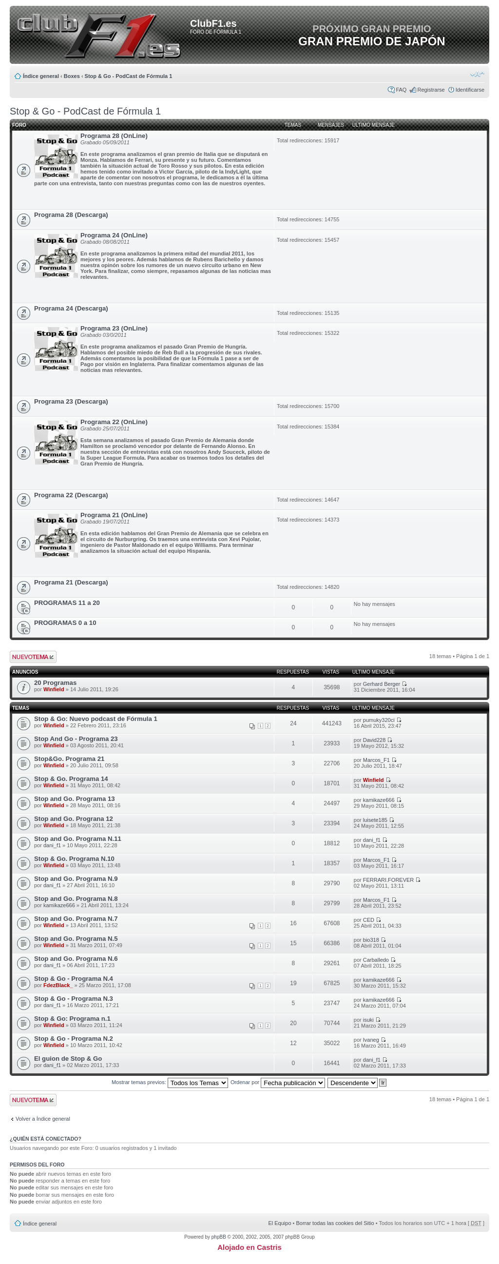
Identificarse (470, 90)
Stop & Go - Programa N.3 (73, 998)
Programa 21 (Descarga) (71, 582)
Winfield (53, 689)
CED (368, 920)
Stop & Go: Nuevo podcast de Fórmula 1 (95, 718)
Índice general (41, 76)
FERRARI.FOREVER (388, 880)
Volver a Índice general (43, 1119)
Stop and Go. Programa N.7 (75, 918)
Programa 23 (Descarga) (71, 401)
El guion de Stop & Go (68, 1058)
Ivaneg (371, 1040)
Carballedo (376, 960)
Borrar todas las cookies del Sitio (335, 1223)
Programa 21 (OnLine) (114, 515)
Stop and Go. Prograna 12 (73, 818)
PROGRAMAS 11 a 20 (67, 602)
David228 (374, 740)
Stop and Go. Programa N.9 (75, 878)
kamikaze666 (379, 800)
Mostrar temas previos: (170, 1082)
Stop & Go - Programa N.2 (73, 1038)
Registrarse (430, 90)
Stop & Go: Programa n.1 (72, 1018)
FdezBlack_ (58, 985)
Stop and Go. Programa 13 (74, 798)
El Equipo (279, 1223)
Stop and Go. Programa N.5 (75, 938)
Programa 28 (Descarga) (71, 214)
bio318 (371, 940)
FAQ (401, 90)
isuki (368, 1020)
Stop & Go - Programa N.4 (73, 978)
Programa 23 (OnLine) (114, 328)
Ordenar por (277, 1082)
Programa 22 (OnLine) (114, 422)
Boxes (72, 76)
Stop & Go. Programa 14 (71, 778)
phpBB (218, 1237)
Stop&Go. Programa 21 (69, 758)
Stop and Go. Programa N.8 (75, 898)
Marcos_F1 (376, 760)
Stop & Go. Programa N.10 (74, 858)
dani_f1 (52, 845)
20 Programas (55, 682)
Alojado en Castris (249, 1247)
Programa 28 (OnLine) (114, 135)
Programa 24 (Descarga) (71, 308)
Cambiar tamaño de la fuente (477, 74)
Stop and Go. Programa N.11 (77, 838)
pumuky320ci (379, 720)
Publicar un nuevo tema (33, 657)
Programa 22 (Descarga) (71, 495)
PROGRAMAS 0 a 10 (65, 622)
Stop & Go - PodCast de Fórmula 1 (129, 76)
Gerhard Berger (381, 684)
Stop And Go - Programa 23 (76, 738)
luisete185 (375, 820)
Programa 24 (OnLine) (114, 235)
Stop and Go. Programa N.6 (75, 958)
